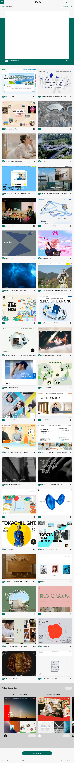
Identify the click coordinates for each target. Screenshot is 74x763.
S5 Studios (69, 760)
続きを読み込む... (37, 753)
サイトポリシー (23, 760)
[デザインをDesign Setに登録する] (67, 60)
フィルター (65, 6)
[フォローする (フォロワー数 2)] (66, 735)
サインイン (69, 2)
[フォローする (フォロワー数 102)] (32, 735)
